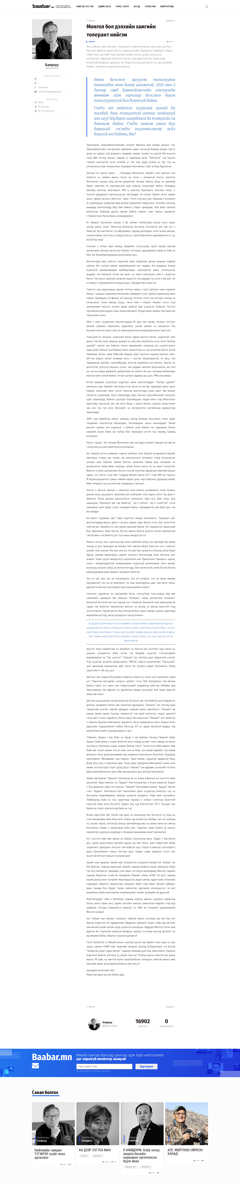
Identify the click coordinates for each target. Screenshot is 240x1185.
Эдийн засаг (104, 6)
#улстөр (84, 1156)
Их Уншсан (41, 106)
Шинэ (38, 102)
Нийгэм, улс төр (85, 6)
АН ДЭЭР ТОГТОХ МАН (95, 1150)
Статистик (150, 6)
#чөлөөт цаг (130, 1167)
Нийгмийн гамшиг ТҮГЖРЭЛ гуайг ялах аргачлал (49, 1154)
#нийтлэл (98, 1156)
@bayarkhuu (52, 68)
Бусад (137, 6)
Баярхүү (92, 42)
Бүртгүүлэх (146, 1066)
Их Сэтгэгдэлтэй (44, 111)
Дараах (170, 20)
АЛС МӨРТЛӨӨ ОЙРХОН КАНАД (185, 1152)
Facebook (41, 87)
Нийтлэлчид (167, 6)
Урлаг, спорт (122, 6)
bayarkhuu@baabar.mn (47, 91)
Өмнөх (90, 20)
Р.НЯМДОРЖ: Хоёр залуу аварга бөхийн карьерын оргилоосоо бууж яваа (141, 1155)
